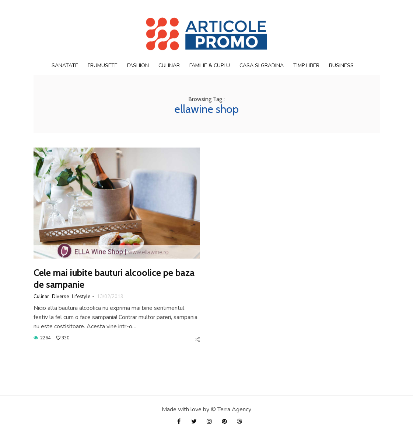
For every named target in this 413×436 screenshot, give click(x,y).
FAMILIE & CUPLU (209, 65)
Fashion (138, 65)
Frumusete (103, 65)
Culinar (169, 65)
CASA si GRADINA (261, 65)
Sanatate (65, 65)
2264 (45, 338)
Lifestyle (81, 296)
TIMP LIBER (306, 65)
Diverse (60, 296)
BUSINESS (341, 65)
